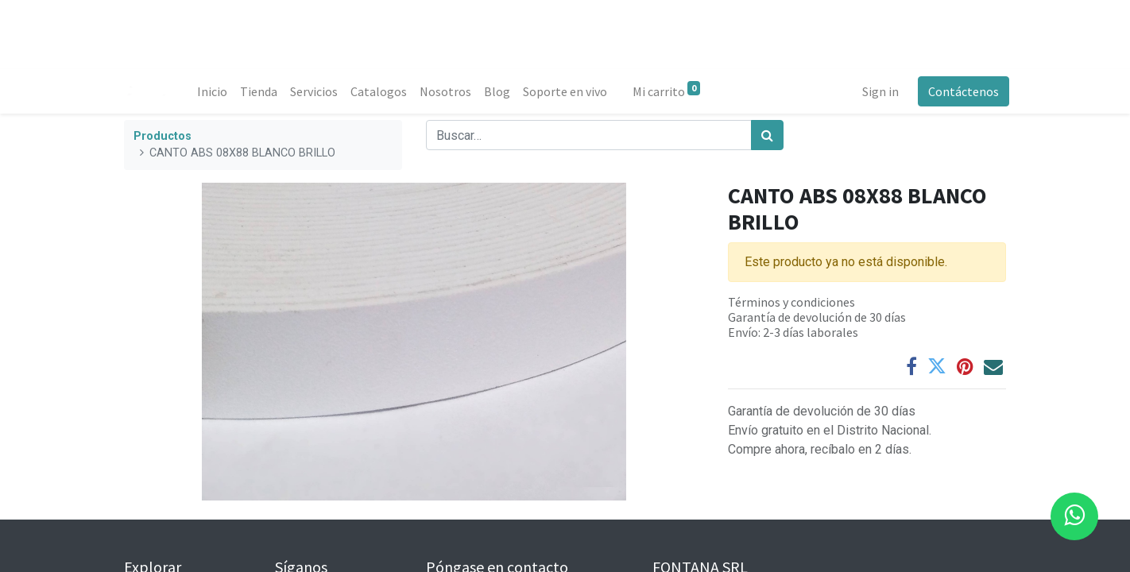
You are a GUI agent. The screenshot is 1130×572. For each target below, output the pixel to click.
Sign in (877, 91)
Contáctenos (960, 91)
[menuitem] (215, 91)
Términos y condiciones (791, 302)
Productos (163, 136)
